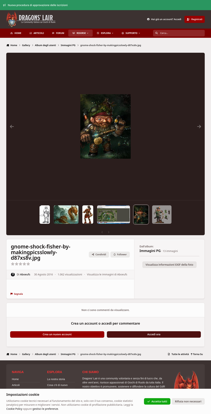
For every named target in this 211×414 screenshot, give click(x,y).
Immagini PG (150, 250)
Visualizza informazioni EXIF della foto (169, 264)
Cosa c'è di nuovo (57, 385)
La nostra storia (56, 379)
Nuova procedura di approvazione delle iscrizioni (35, 5)
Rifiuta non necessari (188, 401)
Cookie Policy (14, 408)
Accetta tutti (157, 401)
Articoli (16, 385)
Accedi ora (153, 334)
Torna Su (197, 354)
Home (15, 379)
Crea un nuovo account (57, 334)
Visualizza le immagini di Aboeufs (107, 274)
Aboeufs (25, 274)
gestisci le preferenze (45, 408)
